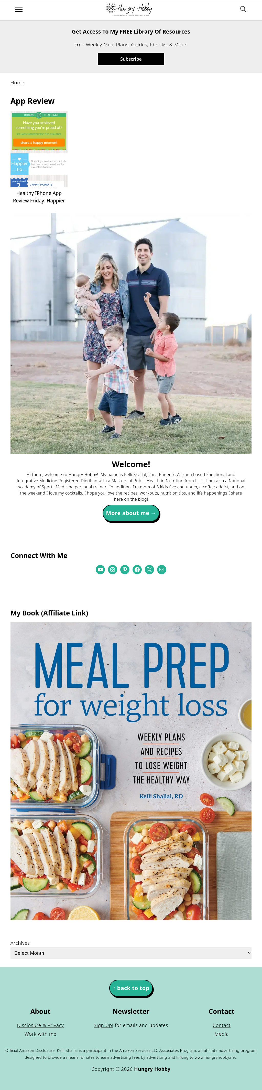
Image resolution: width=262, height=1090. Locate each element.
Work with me (40, 1034)
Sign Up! (103, 1025)
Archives (20, 943)
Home (17, 82)
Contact (222, 1025)
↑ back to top (131, 988)
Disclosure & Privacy (40, 1025)
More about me (127, 513)
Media (221, 1034)
